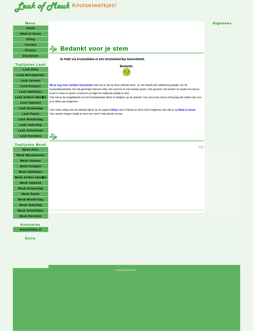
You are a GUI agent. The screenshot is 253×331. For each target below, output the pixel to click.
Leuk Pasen (30, 113)
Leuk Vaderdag (31, 124)
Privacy (30, 50)
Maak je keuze (186, 109)
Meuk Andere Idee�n (30, 177)
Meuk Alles (31, 149)
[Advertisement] (126, 31)
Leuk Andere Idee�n (30, 97)
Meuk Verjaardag (30, 188)
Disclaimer (31, 55)
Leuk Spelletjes (30, 91)
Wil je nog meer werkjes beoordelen (71, 84)
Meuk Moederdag (30, 199)
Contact (30, 44)
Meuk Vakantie (31, 182)
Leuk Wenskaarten (30, 75)
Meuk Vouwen (30, 160)
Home (30, 28)
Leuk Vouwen (31, 80)
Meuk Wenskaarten (31, 155)
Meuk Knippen (30, 166)
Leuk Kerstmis (30, 136)
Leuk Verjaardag (30, 108)
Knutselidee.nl (31, 229)
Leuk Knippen (30, 86)
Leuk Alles (31, 69)
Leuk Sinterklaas (30, 130)
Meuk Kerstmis (31, 216)
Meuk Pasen (31, 193)
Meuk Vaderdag (30, 205)
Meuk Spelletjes (30, 171)
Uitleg (113, 109)
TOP (201, 146)
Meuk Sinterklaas (30, 210)
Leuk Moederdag (30, 119)
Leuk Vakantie (30, 102)
